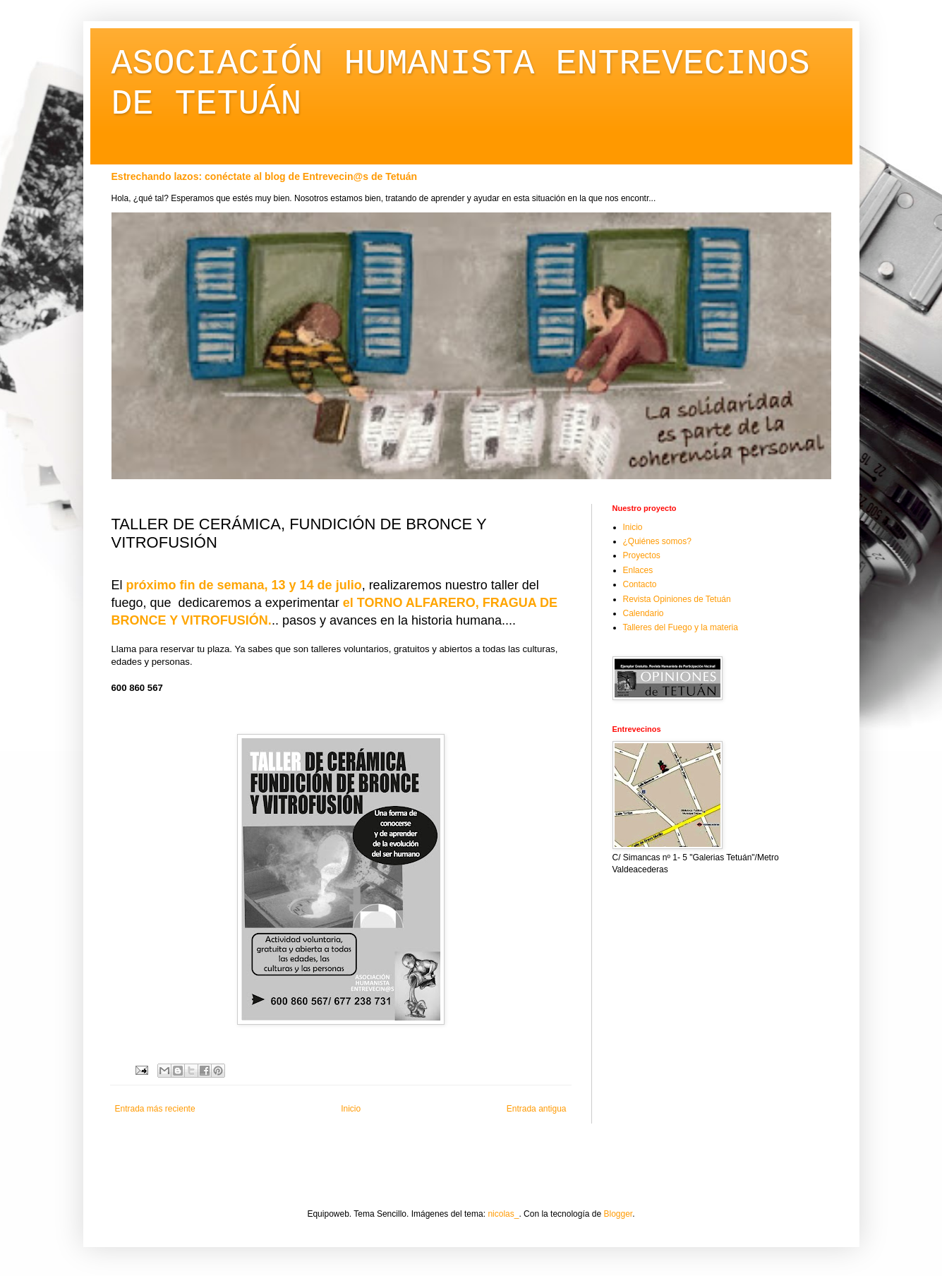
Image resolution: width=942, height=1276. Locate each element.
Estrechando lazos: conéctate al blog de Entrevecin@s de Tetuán (264, 176)
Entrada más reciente (155, 1109)
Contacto (640, 584)
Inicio (351, 1109)
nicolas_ (503, 1214)
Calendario (643, 613)
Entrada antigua (537, 1109)
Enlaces (638, 570)
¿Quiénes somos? (657, 541)
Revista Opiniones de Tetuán (677, 599)
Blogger (618, 1214)
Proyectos (641, 555)
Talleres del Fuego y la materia (680, 627)
